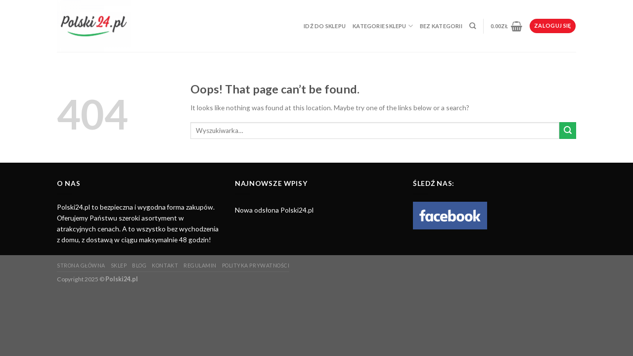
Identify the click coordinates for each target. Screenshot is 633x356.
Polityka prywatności (256, 265)
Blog (139, 265)
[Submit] (567, 130)
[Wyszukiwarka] (472, 26)
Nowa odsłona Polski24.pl (274, 210)
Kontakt (165, 265)
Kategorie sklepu (383, 26)
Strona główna (81, 265)
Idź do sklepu (325, 26)
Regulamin (200, 265)
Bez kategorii (441, 26)
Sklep (119, 265)
